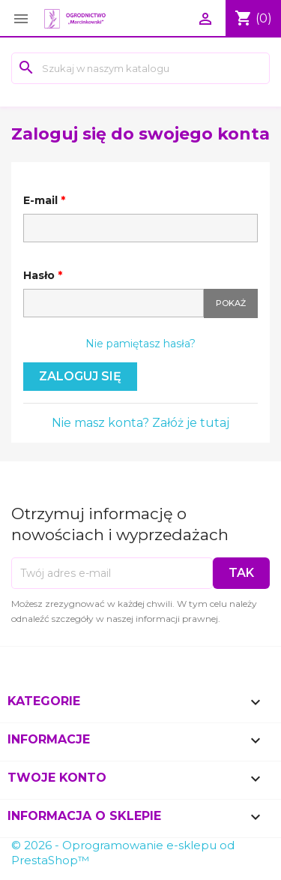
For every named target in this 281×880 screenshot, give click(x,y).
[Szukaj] (140, 68)
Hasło (40, 275)
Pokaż (231, 303)
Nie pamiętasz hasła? (140, 343)
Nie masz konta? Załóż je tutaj (140, 423)
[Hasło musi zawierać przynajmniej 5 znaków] (113, 303)
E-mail (42, 200)
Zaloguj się (80, 376)
